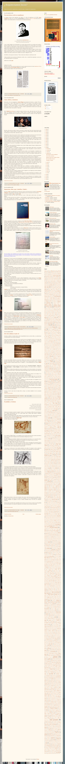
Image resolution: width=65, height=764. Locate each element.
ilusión (59, 484)
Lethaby (60, 550)
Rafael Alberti (59, 662)
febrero (47, 171)
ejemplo (50, 403)
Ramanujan (59, 664)
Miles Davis (49, 596)
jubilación (59, 532)
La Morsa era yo (46, 544)
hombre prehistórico (47, 478)
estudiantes (46, 423)
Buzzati (45, 332)
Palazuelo (58, 628)
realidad (51, 669)
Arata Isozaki (59, 299)
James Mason (54, 497)
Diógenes (56, 387)
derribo (48, 383)
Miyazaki (59, 598)
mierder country (49, 592)
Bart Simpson (56, 315)
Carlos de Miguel (50, 341)
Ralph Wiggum (55, 664)
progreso (50, 658)
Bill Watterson (51, 322)
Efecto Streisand (46, 402)
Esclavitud (51, 255)
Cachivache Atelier (53, 332)
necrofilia (58, 607)
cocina (48, 362)
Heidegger (48, 471)
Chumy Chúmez (59, 358)
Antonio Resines (46, 298)
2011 (46, 177)
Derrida (51, 383)
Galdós (51, 452)
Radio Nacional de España (47, 662)
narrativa (52, 606)
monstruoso (52, 601)
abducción (45, 271)
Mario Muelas (47, 582)
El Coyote (54, 404)
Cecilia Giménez (52, 351)
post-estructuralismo (46, 651)
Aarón (51, 270)
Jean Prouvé (58, 502)
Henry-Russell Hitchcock (57, 473)
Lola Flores (50, 554)
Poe (55, 649)
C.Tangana (49, 332)
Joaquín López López (53, 506)
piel (54, 645)
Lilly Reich (49, 552)
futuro (51, 451)
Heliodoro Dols (54, 472)
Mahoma (51, 568)
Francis (49, 438)
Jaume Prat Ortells (55, 499)
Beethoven (49, 317)
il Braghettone (55, 484)
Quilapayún (55, 660)
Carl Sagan (49, 339)
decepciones (53, 381)
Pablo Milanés (56, 626)
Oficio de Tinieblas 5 (50, 617)
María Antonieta (54, 578)
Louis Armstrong (50, 556)
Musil (55, 604)
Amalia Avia (49, 288)
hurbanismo (49, 481)
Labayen (56, 544)
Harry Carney (56, 470)
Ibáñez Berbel (51, 482)
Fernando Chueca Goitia (58, 431)
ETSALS (49, 424)
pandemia (50, 629)
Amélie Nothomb (58, 288)
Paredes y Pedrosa (51, 630)
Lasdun (55, 547)
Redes (54, 669)
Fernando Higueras (56, 432)
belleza (55, 317)
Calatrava (49, 333)
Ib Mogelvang (47, 482)
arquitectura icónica (49, 306)
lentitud (45, 549)
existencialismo (53, 425)
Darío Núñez (58, 377)
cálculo (59, 333)
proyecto (45, 659)
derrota (54, 383)
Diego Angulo (52, 386)
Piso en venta (52, 250)
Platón (49, 648)
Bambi (48, 313)
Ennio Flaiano (46, 412)
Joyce (30, 293)
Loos (53, 554)
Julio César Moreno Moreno (53, 534)
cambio (49, 335)
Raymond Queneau (57, 668)
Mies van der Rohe (55, 592)
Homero (55, 479)
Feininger (45, 429)
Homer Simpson (51, 479)
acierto (45, 273)
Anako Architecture (51, 291)
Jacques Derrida (48, 496)
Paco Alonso (49, 627)
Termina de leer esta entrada (8, 180)
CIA (49, 359)
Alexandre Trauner (52, 284)
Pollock (49, 650)
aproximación (55, 299)
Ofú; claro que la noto (53, 218)
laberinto (59, 544)
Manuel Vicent (58, 574)
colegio (47, 363)
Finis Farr (51, 435)
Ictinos (57, 482)
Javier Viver (58, 501)
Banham (56, 313)
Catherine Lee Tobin (46, 351)
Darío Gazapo (53, 377)
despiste (46, 385)
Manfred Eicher (51, 569)
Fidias (59, 434)
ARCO (50, 300)
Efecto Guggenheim (57, 401)
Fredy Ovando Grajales (57, 447)
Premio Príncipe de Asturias (53, 653)
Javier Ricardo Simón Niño (48, 501)
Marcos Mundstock (52, 577)
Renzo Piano (53, 672)
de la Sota (12, 184)
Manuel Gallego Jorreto (58, 572)
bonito (51, 327)
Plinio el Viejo (49, 649)
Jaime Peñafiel (53, 496)
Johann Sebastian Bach (50, 509)
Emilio (53, 410)
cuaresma (45, 374)
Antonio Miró (52, 297)
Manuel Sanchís (46, 574)
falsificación (51, 427)
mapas (45, 575)
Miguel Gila (46, 595)
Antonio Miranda (46, 297)
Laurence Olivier (59, 547)
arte (51, 307)
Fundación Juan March (48, 450)
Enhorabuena (47, 197)
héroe (52, 475)
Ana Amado (50, 289)
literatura (50, 553)
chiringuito (50, 357)
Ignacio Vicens (55, 483)
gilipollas (52, 459)
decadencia (48, 381)
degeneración (46, 382)
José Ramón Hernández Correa (56, 183)
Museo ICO (48, 604)
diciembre (48, 148)
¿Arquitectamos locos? (15, 4)
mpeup (46, 603)
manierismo (45, 570)
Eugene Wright (57, 424)
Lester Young (56, 550)
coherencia (54, 362)
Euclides (53, 424)
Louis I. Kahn (53, 557)
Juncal (55, 535)
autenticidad (52, 311)
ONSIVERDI (58, 619)
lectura (53, 548)
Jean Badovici (49, 502)
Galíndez (57, 452)
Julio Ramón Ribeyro (46, 535)
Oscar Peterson (53, 622)
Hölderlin (59, 477)
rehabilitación (56, 670)
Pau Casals (49, 631)
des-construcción (58, 383)
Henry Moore (51, 473)
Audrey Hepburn (51, 310)
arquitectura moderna (57, 306)
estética (49, 421)
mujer (56, 603)
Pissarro (45, 647)
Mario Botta (59, 581)
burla (52, 330)
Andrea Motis (56, 292)
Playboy (56, 648)
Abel (49, 271)
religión (48, 671)
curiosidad (45, 375)
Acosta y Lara (51, 273)
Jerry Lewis (50, 503)
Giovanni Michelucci (58, 459)
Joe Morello (56, 508)
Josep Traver (46, 525)
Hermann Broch (47, 474)
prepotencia (58, 654)
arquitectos (9, 184)
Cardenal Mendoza (52, 338)
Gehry (57, 454)
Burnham (55, 330)
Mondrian (57, 600)
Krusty (46, 543)
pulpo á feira (53, 659)
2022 (46, 135)
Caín (57, 332)
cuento (49, 374)
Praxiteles (50, 652)
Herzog (55, 475)
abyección (58, 272)
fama (55, 427)
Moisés (45, 600)
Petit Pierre (55, 643)
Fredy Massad (51, 447)
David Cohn (46, 379)
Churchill (46, 359)
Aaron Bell (55, 270)
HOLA (56, 477)
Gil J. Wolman (48, 459)
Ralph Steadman (50, 664)
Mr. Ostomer (49, 603)
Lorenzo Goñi (56, 555)
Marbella (49, 576)
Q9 (59, 659)
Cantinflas (11, 295)
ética (46, 424)
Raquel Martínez (46, 667)
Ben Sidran (59, 317)
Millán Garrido (56, 596)
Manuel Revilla (52, 573)
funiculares (45, 451)
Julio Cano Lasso (46, 534)
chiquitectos (55, 356)
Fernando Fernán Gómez (49, 432)
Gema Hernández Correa (17, 95)
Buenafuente (46, 330)
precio (53, 652)
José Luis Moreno (46, 520)
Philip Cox (45, 644)
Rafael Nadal (46, 664)
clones (45, 362)
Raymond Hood (52, 668)
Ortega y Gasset (58, 621)
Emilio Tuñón (49, 411)
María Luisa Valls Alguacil (56, 579)
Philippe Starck (56, 644)
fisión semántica (58, 435)
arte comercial (56, 307)
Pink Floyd (58, 646)
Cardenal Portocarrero (58, 338)
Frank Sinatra (51, 445)
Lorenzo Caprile (51, 555)
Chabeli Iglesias (46, 353)
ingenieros (15, 184)
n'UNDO (49, 605)
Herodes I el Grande (47, 475)
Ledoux (55, 548)
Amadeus (45, 288)
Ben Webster (47, 318)
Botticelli (51, 328)
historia (59, 476)
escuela (49, 417)
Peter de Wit (52, 642)
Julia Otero (58, 533)
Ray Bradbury (58, 667)
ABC (59, 270)
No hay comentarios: (23, 326)
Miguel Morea (51, 595)
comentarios (50, 364)
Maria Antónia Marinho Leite (47, 578)
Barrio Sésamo (51, 315)
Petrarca (59, 643)
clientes (51, 361)
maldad (56, 568)
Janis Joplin (46, 498)
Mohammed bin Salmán (52, 599)
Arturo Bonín (53, 308)
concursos (50, 366)
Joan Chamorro (46, 505)
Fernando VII (48, 434)
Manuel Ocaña (47, 573)
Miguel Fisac (57, 594)
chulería (55, 358)
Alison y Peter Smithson (47, 286)
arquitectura (48, 302)
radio (54, 661)
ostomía (56, 623)
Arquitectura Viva (37, 66)
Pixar (52, 647)
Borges (40, 277)
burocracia (59, 330)
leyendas (50, 551)
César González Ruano (57, 352)
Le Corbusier (47, 548)
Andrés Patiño (49, 293)
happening (52, 470)
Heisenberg (52, 471)
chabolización (51, 353)
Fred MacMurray (53, 446)
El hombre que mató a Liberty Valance (54, 406)
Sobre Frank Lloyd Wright (53, 261)
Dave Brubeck (49, 378)
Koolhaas (59, 542)
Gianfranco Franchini (55, 458)
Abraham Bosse (53, 271)
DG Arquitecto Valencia (51, 385)
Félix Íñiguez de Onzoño (57, 429)
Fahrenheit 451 (46, 427)
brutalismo (53, 329)
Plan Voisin (55, 647)
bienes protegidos (52, 321)
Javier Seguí (54, 501)
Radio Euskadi (58, 661)
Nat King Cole (56, 606)
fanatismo (45, 428)
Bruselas (49, 329)
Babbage (53, 312)
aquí (12, 60)
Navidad (48, 607)
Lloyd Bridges (58, 553)
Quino (59, 660)
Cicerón (52, 359)
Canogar (59, 336)
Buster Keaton (52, 331)
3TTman (45, 270)
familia (58, 427)
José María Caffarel (51, 522)
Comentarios (47, 108)
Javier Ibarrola (54, 500)
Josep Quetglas (57, 524)
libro (59, 551)
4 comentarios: (22, 93)
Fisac (54, 435)
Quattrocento (45, 660)
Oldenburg (45, 618)
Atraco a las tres (46, 310)
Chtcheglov (51, 358)
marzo (47, 169)
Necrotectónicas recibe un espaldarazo (14, 15)
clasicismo (56, 360)
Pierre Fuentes (49, 646)
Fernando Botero (52, 431)
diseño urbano (59, 388)
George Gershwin (58, 456)
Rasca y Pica (51, 667)
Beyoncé (55, 320)
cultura (59, 374)
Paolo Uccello (58, 629)
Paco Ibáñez (58, 627)
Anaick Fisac (46, 291)
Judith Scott (54, 533)
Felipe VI (52, 429)
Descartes (49, 384)
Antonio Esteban (9, 511)
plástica (45, 648)
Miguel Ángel (15, 397)
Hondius (59, 479)
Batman (59, 316)
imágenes (53, 485)
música (52, 604)
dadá (48, 376)
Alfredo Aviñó (56, 285)
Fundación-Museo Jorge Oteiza (56, 450)
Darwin (45, 378)
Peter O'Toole (46, 643)
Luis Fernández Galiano (15, 67)
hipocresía (45, 476)
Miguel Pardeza (56, 595)
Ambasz (53, 288)
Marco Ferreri (47, 577)
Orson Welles (52, 621)
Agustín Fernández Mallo (57, 275)
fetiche (56, 434)
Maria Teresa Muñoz (11, 329)
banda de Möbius (52, 313)
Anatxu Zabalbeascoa (10, 95)
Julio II (59, 534)
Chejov (57, 355)
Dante (50, 377)
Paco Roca (52, 628)
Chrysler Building (46, 358)
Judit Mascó (50, 533)
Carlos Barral (46, 340)
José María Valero (58, 523)
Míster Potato (54, 598)
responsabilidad (51, 673)
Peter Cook (49, 642)
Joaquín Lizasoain (46, 506)
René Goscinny (56, 671)
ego (50, 402)
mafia (45, 568)
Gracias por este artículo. (49, 200)
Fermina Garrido (46, 431)
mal (53, 568)
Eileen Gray (54, 402)
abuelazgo (53, 272)
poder (53, 649)
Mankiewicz (39, 314)
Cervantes (52, 352)
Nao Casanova (57, 605)
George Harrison (47, 457)
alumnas (56, 286)
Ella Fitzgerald (56, 409)
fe (56, 428)
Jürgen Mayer (58, 535)
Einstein (58, 402)
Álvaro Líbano (53, 287)
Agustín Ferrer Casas (48, 276)
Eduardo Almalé (52, 398)
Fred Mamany (58, 446)
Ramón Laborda (47, 666)
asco (52, 309)
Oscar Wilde (46, 623)
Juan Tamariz (56, 531)
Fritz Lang (52, 448)
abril (47, 168)
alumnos (59, 286)
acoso (47, 273)
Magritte (48, 568)
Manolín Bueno (55, 570)
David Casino (53, 378)
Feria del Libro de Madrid (57, 430)
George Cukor (53, 456)
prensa (54, 654)
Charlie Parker (58, 354)
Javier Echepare (50, 500)
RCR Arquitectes (46, 669)
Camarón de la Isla (57, 334)
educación (49, 400)
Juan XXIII (48, 532)
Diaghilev (56, 385)
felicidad (49, 429)
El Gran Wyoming (51, 405)
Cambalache (45, 335)
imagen (49, 485)
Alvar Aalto (46, 287)
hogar (53, 477)
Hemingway (47, 473)
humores (45, 481)
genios (52, 455)
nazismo (52, 607)
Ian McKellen (59, 481)
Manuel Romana (58, 573)
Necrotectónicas (46, 608)
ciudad (51, 360)
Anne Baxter (46, 294)
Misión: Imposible (49, 598)
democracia (54, 382)
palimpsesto (46, 629)
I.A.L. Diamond (54, 481)
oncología (53, 619)
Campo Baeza (47, 336)
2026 (46, 129)
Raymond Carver (46, 668)
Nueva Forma (51, 615)
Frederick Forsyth (46, 447)
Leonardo (52, 549)
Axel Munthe (57, 311)
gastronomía (49, 454)
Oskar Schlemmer (51, 623)
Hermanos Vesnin (58, 474)
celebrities (56, 351)
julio (47, 163)
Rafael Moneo (58, 663)
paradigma (45, 630)
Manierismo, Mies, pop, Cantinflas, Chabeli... (15, 189)
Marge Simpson (57, 577)
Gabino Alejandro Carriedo (57, 451)
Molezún (49, 600)
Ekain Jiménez (55, 403)
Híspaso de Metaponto (54, 476)
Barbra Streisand (52, 314)
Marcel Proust (59, 576)
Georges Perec (46, 458)
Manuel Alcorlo (56, 571)
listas (60, 552)
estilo (52, 421)
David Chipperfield (58, 378)
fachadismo (50, 426)
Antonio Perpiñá (58, 297)
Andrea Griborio (51, 292)
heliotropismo (59, 472)
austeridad (48, 311)
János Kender (51, 498)
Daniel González (58, 376)
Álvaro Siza (58, 287)
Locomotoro (45, 554)
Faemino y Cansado (57, 426)
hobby (48, 477)
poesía (59, 649)
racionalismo (48, 661)
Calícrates (52, 334)
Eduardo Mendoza (49, 399)
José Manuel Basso (50, 521)
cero (49, 352)
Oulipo (50, 625)
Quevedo (52, 660)
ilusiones (45, 485)
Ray (54, 667)
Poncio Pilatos (53, 650)
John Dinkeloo (51, 511)
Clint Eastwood (57, 361)
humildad (58, 480)
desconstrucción (54, 384)
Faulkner (54, 428)
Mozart (60, 602)
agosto (47, 162)
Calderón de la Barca (47, 334)
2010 (46, 179)
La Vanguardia (52, 544)
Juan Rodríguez (51, 531)
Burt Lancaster (47, 331)
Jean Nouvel (53, 502)
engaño (59, 411)
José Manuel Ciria (56, 521)
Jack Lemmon (54, 495)
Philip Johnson (50, 644)
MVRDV (45, 605)
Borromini (47, 328)
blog (49, 324)
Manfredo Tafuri (57, 569)
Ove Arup (54, 625)
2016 (46, 144)
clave (48, 361)
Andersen (46, 292)
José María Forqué (46, 523)
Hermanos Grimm (52, 474)
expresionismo (46, 426)
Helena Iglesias (50, 472)
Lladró (53, 553)
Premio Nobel (46, 653)
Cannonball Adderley (53, 336)
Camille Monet (53, 335)
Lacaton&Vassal (47, 545)
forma (59, 436)
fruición (55, 448)
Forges (55, 436)
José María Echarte (57, 522)
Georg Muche (48, 456)
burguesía (50, 330)
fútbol (49, 451)
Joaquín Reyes (59, 506)
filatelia (45, 435)
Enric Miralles (56, 412)
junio (47, 165)
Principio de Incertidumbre (57, 655)
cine (47, 360)
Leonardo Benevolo (58, 549)
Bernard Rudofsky (52, 319)
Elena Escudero (50, 407)
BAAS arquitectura (49, 312)
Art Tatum (47, 307)
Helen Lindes (56, 471)
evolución (48, 425)
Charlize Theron (46, 355)
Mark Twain (52, 582)
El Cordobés (50, 404)
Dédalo (59, 381)
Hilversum (58, 475)
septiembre (48, 153)
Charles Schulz (52, 354)
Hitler (45, 477)
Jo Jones (52, 504)
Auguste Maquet (56, 310)
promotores (53, 658)
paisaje (55, 628)
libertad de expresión (55, 551)
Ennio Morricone (51, 412)
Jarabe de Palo (56, 498)
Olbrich (59, 617)
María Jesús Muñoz (49, 579)
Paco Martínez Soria (46, 628)
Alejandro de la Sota (10, 111)
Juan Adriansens (56, 525)
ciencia (45, 360)
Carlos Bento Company (52, 340)
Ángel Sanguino (59, 293)
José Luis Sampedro (53, 520)
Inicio (23, 514)
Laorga (59, 546)
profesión (55, 657)
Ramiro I (46, 665)
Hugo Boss (54, 480)
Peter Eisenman (58, 642)
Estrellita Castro (50, 422)
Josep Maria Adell (52, 524)
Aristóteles (58, 300)
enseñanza (58, 413)
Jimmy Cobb (48, 504)
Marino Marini (55, 581)
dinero (53, 387)
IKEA (51, 484)
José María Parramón (52, 523)
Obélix (50, 616)
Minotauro (52, 597)
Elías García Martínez (55, 407)
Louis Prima (58, 557)
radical (52, 661)
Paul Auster (53, 631)
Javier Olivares (59, 500)
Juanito (56, 532)
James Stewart (59, 497)
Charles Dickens (46, 354)
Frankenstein (56, 445)
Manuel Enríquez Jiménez (51, 572)
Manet (46, 569)
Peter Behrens (50, 641)
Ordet (54, 620)
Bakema (56, 312)
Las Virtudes (51, 547)
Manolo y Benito (50, 571)
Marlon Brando (16, 329)
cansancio (45, 337)
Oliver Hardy (55, 618)
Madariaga (46, 567)
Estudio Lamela (59, 423)
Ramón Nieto (52, 666)
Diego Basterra (56, 386)
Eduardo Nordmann (55, 399)
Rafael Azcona (47, 663)
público (49, 659)
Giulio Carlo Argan (53, 460)
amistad (45, 289)
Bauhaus (45, 317)
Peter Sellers (50, 643)
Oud (47, 625)
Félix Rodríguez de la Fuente (48, 430)
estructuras (59, 422)
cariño (46, 339)
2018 (46, 141)
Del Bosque (50, 382)
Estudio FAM (54, 423)
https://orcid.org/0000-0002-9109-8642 (50, 14)
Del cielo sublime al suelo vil (11, 333)
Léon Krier (48, 549)
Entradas (46, 106)
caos (52, 337)
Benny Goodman (58, 318)
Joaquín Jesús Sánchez (57, 505)
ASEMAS (55, 309)
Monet (48, 601)
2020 (46, 138)
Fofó (52, 436)
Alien (59, 285)
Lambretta (48, 546)
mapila (48, 575)
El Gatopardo (46, 405)
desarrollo (45, 384)
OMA (59, 618)
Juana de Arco (52, 532)
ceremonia (46, 352)
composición (59, 364)
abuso (55, 272)
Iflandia (46, 483)
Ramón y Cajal (57, 666)
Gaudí (53, 454)
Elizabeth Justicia (50, 409)
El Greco (55, 405)
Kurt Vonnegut (49, 543)
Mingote (18, 184)
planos (59, 647)
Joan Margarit (51, 505)
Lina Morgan (53, 552)
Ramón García (50, 665)
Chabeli (5, 289)
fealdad (59, 428)
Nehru (55, 608)
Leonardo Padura (47, 550)
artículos (49, 308)
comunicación (48, 365)
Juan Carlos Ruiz (56, 526)
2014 (46, 147)
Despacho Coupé (59, 384)
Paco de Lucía (54, 627)
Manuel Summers (52, 574)
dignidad (49, 387)
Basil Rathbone (50, 316)
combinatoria (46, 364)
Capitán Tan (55, 337)
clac (53, 360)
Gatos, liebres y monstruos (11, 99)
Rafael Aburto (54, 662)
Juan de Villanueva (51, 528)
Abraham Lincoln (58, 271)
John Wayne (46, 513)
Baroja (56, 314)
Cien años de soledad (57, 359)
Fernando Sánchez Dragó (54, 433)
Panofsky (53, 629)
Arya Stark (49, 309)
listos (46, 553)
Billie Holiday (56, 322)
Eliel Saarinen (56, 408)
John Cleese (49, 510)
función (58, 448)
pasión (57, 630)
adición (46, 274)
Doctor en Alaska (57, 389)
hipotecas (49, 476)
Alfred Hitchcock (50, 285)
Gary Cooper (22, 317)
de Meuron (57, 380)
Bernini (47, 320)
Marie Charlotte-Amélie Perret (48, 581)
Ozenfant (57, 625)
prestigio (45, 655)
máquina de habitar (57, 575)
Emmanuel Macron (54, 411)
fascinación (49, 428)
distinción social (51, 389)
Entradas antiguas (38, 514)
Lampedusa (52, 546)
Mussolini (58, 604)
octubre (47, 151)
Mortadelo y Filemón (47, 602)
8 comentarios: (22, 395)
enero (47, 172)
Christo (59, 357)
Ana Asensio (56, 289)
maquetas (52, 575)
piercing (57, 645)
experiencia (58, 425)
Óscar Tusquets (58, 622)
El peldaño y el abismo (10, 401)
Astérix (59, 309)
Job (49, 508)
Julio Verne (51, 535)
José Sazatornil (47, 524)
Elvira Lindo (49, 410)
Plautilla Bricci (52, 648)
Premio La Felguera (57, 652)
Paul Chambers (58, 631)
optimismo (50, 620)
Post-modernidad (53, 651)
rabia (45, 661)
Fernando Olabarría (47, 433)
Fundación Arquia (52, 449)
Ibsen (54, 482)
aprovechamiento (50, 299)
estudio (50, 423)
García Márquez (50, 453)
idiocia (60, 482)
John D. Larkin (58, 510)
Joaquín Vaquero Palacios (54, 507)
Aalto (48, 270)
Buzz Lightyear (58, 331)
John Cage (56, 509)
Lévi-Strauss (46, 551)
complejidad (54, 364)
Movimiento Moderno (54, 602)
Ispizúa (45, 495)
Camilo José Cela (58, 335)
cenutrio (60, 351)
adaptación (55, 273)
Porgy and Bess (58, 650)
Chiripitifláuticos (55, 357)
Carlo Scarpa (58, 339)
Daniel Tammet (46, 377)
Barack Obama (46, 314)
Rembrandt (51, 671)
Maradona (45, 576)
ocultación (45, 617)
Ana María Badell (53, 290)
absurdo (46, 272)
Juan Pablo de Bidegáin (55, 530)
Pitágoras (49, 647)
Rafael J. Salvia (53, 663)
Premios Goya (50, 654)
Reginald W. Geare (50, 670)
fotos (51, 437)
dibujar (60, 385)
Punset (57, 659)
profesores (45, 658)
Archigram (46, 300)
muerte (53, 603)
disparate (47, 389)
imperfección (58, 485)
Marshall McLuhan (47, 583)
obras (55, 616)
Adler (49, 274)
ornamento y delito (46, 621)
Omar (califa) (46, 619)
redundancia (58, 669)
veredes (9, 191)
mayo (47, 166)
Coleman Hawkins (52, 363)
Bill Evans (45, 322)
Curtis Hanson (55, 375)
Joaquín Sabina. (47, 507)
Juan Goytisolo (56, 528)
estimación (45, 422)
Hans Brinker (48, 470)
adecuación (59, 273)
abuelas (49, 272)
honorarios (46, 480)
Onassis (50, 619)
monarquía (53, 600)
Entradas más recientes (7, 514)
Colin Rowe (58, 363)
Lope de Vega (58, 554)
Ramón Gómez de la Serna (57, 665)
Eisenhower (45, 403)
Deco (56, 381)
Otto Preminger (56, 624)
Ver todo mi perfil (47, 191)
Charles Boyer (58, 353)
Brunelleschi (55, 328)
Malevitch (59, 568)
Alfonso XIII (45, 285)
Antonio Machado (57, 296)
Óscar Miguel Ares (46, 622)
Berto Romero (51, 320)
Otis (52, 624)
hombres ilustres (58, 478)
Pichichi (52, 645)
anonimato (50, 294)
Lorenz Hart (46, 555)
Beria (45, 319)
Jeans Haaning (46, 503)
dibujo (46, 386)
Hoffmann (51, 477)
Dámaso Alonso (52, 376)
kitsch (49, 542)
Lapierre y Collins (46, 547)
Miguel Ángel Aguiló (52, 593)
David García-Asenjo (53, 379)
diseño (55, 388)
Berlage (48, 319)
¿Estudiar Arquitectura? (53, 212)
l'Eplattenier (53, 543)
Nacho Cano (52, 605)
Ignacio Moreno (50, 483)
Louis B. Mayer (56, 556)
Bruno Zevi (26, 227)
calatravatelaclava (54, 333)
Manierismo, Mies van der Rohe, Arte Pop (26, 222)
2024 (46, 132)
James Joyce (49, 497)
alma (53, 286)
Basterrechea (54, 316)
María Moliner (46, 580)
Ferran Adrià (53, 434)
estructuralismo (55, 422)
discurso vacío (51, 388)
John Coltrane (53, 510)
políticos (45, 650)
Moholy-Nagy (58, 599)
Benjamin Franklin (52, 318)
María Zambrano (58, 580)
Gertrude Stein (50, 458)
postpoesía (58, 651)
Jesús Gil (54, 503)
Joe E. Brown (52, 508)
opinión (45, 620)
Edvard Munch (54, 400)
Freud (46, 448)
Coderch (51, 362)
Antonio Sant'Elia (52, 298)
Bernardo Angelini (58, 319)
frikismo (49, 448)
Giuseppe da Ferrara (10, 397)
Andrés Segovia (54, 293)
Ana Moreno (58, 290)
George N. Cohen (53, 457)
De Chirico (49, 380)
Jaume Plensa (49, 499)
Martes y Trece (30, 295)
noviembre (48, 150)
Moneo (45, 601)
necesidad (55, 607)
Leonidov (51, 550)
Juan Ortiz (49, 530)
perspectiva (55, 640)
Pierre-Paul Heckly (54, 646)
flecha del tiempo (48, 436)
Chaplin (54, 353)
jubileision (46, 533)
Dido (48, 386)
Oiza (55, 617)
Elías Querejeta (51, 408)
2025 (46, 130)
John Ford (55, 511)
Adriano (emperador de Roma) (54, 274)
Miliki (52, 596)
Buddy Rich (58, 329)
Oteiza (49, 624)
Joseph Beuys (50, 525)
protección (58, 658)
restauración (57, 673)
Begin (52, 317)
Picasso (17, 511)
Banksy (59, 313)
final (48, 435)
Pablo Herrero (52, 626)
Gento (57, 455)
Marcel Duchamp (53, 576)
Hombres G (53, 478)
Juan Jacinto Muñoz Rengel (51, 529)
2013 (46, 174)
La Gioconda (58, 543)
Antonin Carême (50, 295)
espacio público (46, 420)
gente (55, 455)
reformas (45, 670)
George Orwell (58, 457)
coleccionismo (59, 362)
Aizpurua (57, 276)
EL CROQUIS (58, 404)
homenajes (45, 479)
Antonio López (51, 296)
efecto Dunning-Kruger (51, 401)
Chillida (50, 356)
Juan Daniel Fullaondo (54, 527)
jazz (45, 502)
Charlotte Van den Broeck (52, 355)
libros (45, 552)
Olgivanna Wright (50, 618)
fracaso (54, 437)
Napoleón (48, 606)
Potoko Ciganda (46, 652)
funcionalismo (46, 449)
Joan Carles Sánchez (57, 504)
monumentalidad (57, 601)
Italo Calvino (49, 495)
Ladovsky (52, 545)
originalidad (58, 620)
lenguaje (59, 548)
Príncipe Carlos (50, 655)
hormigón (50, 480)
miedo (45, 592)
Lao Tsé (55, 546)
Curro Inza (49, 375)
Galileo (53, 452)
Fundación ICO (58, 449)
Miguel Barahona (50, 594)
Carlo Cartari (53, 339)
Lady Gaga (56, 545)
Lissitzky (57, 552)
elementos (45, 407)
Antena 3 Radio (55, 294)
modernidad (46, 599)
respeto (45, 673)
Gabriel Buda (47, 452)
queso (49, 660)
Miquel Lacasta (56, 597)
